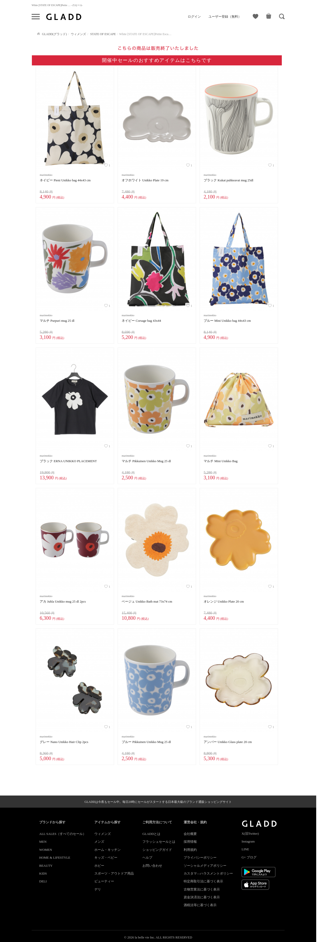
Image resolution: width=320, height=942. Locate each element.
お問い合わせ (152, 865)
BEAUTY (46, 865)
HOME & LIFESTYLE (54, 857)
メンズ (99, 842)
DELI (43, 881)
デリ (97, 889)
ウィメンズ (102, 834)
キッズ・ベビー (105, 857)
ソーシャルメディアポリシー (205, 865)
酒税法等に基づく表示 (200, 905)
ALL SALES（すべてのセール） (62, 834)
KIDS (43, 873)
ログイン (194, 16)
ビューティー (104, 881)
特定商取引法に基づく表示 (203, 881)
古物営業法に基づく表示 (202, 889)
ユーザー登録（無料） (224, 16)
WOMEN (45, 850)
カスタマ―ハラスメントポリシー (208, 873)
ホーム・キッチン (107, 850)
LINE (245, 849)
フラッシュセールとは (158, 842)
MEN (43, 842)
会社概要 (190, 834)
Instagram (248, 841)
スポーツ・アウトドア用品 (114, 873)
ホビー (99, 865)
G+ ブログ (249, 857)
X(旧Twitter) (250, 833)
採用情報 (190, 842)
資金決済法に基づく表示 (202, 897)
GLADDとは (151, 834)
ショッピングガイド (157, 850)
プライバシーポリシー (200, 857)
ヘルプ (147, 857)
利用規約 (190, 850)
